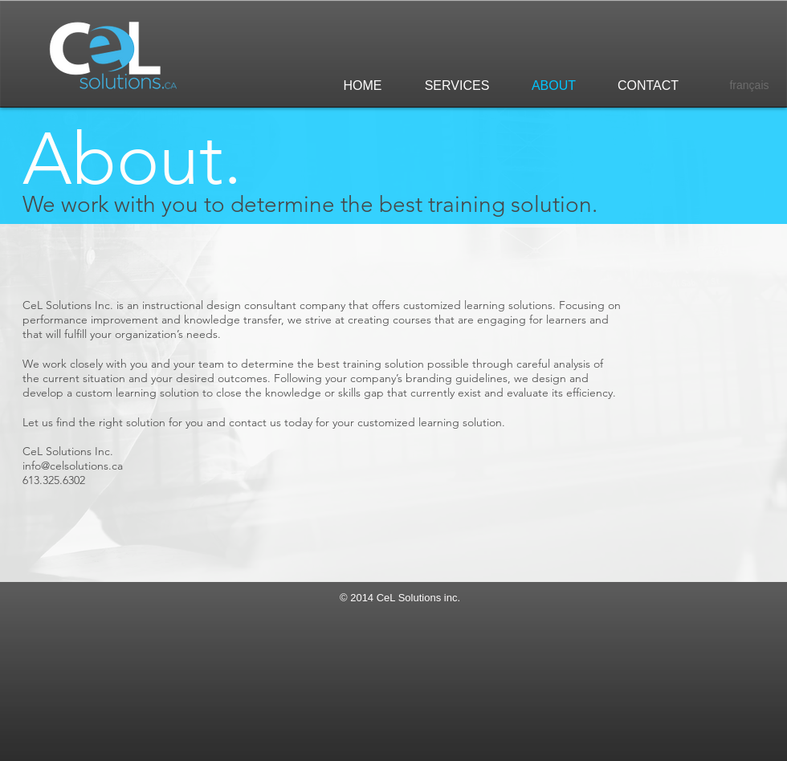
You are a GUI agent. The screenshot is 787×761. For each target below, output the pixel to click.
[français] (749, 86)
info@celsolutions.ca (72, 465)
